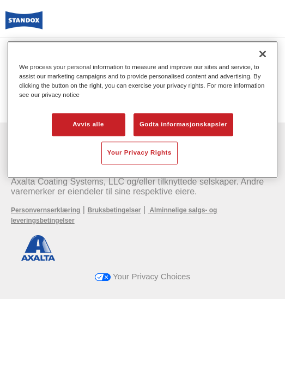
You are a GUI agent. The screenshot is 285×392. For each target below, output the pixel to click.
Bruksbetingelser (114, 210)
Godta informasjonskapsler (184, 124)
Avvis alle (88, 124)
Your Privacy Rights (139, 152)
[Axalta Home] (24, 25)
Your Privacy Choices (142, 276)
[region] (142, 109)
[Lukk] (263, 54)
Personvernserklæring (45, 210)
